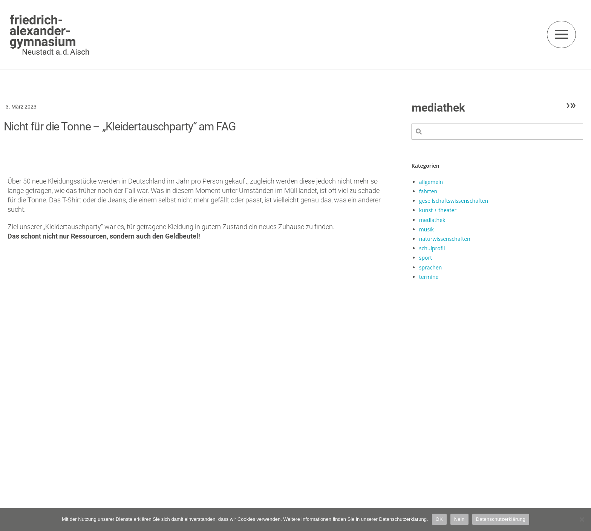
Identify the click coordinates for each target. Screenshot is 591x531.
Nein (459, 519)
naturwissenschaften (444, 238)
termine (429, 276)
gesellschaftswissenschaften (453, 200)
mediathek (432, 219)
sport (425, 257)
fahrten (428, 191)
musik (426, 229)
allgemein (431, 181)
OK (439, 519)
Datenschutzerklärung (500, 519)
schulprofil (432, 248)
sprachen (430, 267)
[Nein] (581, 519)
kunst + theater (437, 210)
